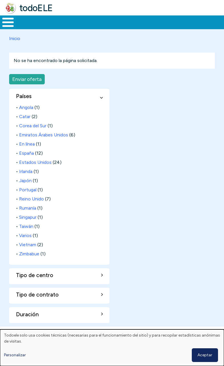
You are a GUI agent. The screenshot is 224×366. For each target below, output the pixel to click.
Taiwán (26, 237)
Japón (25, 191)
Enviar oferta (27, 90)
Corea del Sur (32, 136)
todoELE (36, 8)
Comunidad (192, 27)
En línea (27, 154)
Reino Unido (31, 209)
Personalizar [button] (15, 355)
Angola (26, 118)
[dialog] (112, 347)
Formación (64, 27)
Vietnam (27, 255)
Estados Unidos (35, 173)
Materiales (27, 27)
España (26, 163)
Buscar (218, 22)
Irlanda (25, 182)
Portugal (27, 200)
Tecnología (154, 27)
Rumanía (27, 218)
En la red (124, 27)
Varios (25, 246)
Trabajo (98, 27)
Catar (24, 127)
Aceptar (204, 355)
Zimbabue (29, 264)
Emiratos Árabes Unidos (43, 145)
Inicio (5, 28)
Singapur (27, 227)
